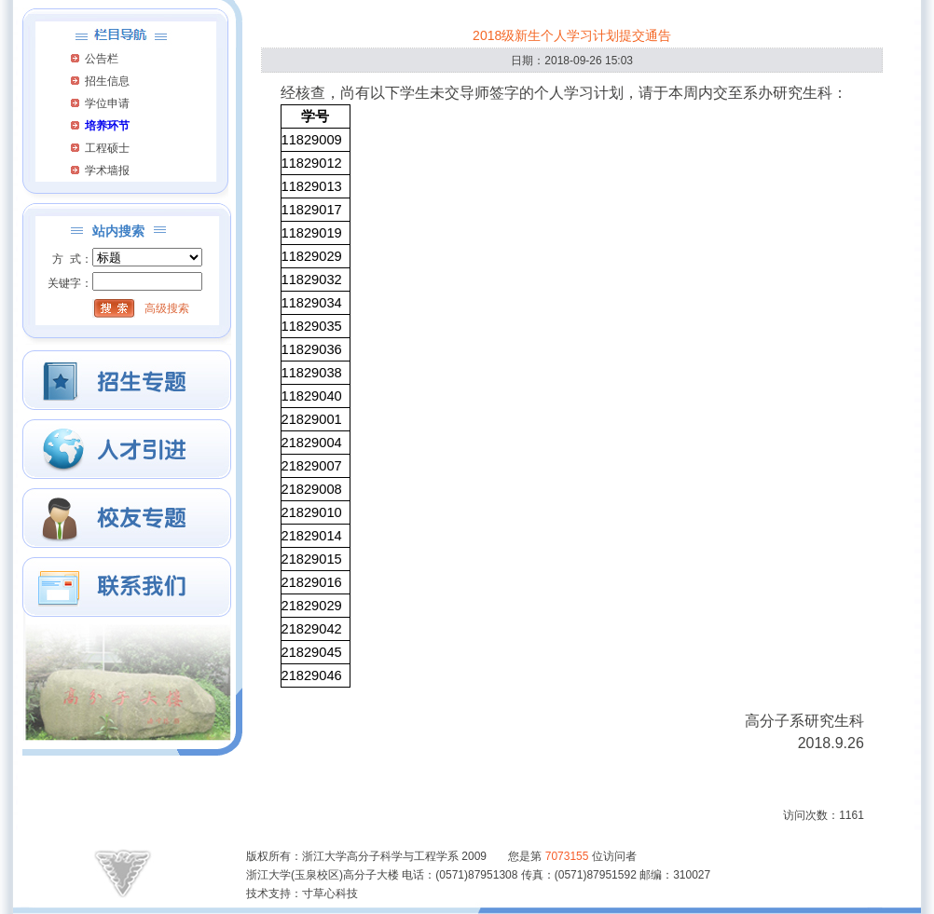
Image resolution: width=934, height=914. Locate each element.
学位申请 (107, 103)
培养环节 (107, 125)
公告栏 (101, 58)
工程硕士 (107, 148)
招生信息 (107, 81)
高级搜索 (166, 308)
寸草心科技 (330, 893)
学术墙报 (107, 170)
